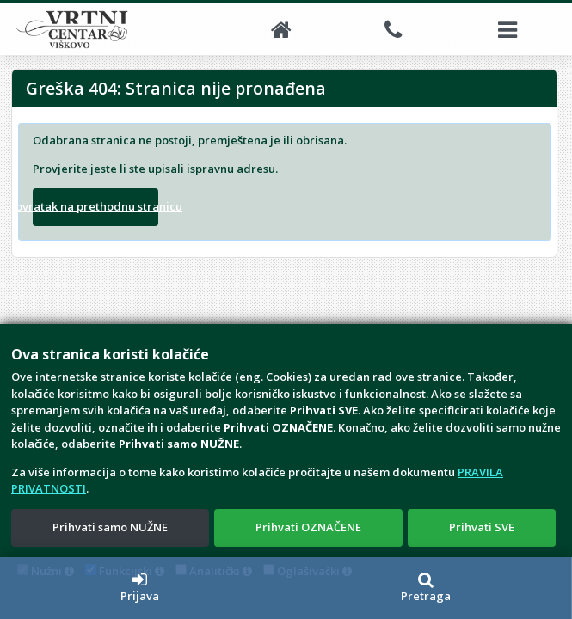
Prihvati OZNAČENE (308, 527)
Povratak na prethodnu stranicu (95, 206)
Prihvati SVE (481, 527)
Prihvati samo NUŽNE (110, 527)
